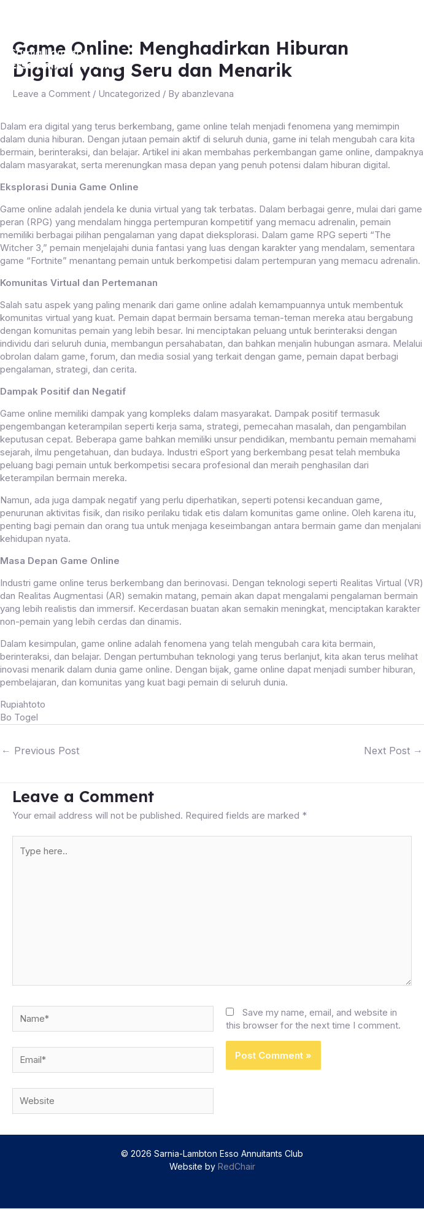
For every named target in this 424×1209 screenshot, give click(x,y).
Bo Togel (19, 716)
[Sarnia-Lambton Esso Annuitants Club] (68, 58)
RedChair (236, 1167)
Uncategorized (129, 93)
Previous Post (40, 749)
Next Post (393, 749)
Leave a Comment (51, 93)
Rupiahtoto (22, 703)
